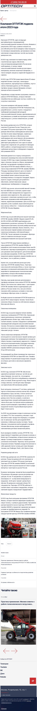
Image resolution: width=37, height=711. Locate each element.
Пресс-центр (4, 10)
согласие (25, 699)
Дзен (2, 674)
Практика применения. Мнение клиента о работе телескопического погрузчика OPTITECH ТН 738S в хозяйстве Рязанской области (18, 562)
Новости (2, 35)
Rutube (3, 677)
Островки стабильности (7, 582)
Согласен (4, 708)
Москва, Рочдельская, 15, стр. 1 (13, 690)
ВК (1, 670)
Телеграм (4, 664)
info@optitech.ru (5, 692)
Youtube (3, 667)
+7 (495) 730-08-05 (19, 2)
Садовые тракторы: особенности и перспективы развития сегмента (17, 573)
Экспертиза (13, 10)
